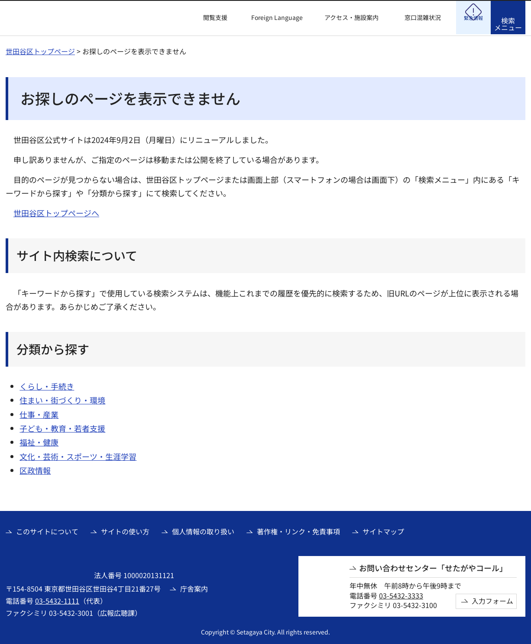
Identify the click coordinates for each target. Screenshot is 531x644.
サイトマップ (383, 530)
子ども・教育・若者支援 (62, 427)
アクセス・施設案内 (351, 17)
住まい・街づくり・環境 (62, 398)
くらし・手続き (46, 384)
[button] (210, 17)
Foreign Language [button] (277, 17)
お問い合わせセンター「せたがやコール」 (433, 566)
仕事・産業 (38, 413)
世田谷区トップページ (40, 50)
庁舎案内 (194, 587)
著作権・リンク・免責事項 (298, 530)
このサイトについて (47, 530)
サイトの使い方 (125, 530)
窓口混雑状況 (423, 17)
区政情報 (35, 469)
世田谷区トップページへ (56, 211)
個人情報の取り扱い (203, 530)
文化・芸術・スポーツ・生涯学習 (77, 455)
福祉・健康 (38, 440)
